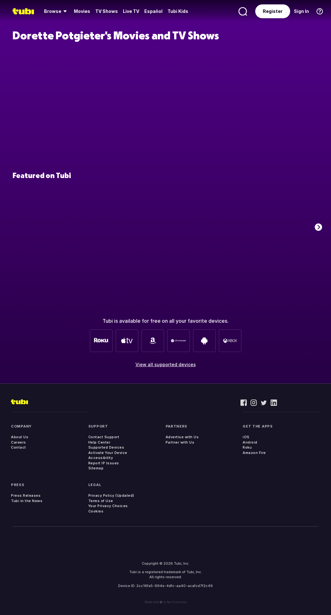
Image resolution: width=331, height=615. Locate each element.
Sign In (301, 11)
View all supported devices (165, 364)
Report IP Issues (103, 463)
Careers (18, 442)
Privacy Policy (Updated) (111, 495)
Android (250, 442)
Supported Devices (106, 447)
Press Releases (26, 495)
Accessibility (100, 458)
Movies (82, 11)
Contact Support (103, 437)
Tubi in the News (26, 501)
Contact (18, 447)
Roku (247, 447)
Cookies (96, 511)
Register (273, 11)
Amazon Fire (254, 452)
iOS (246, 437)
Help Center (99, 442)
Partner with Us (180, 442)
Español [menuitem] (153, 11)
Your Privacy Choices (108, 506)
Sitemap (96, 468)
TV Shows (106, 11)
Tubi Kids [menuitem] (178, 11)
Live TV (131, 11)
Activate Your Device (107, 452)
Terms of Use (100, 501)
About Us (19, 437)
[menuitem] (56, 11)
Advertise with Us (182, 437)
